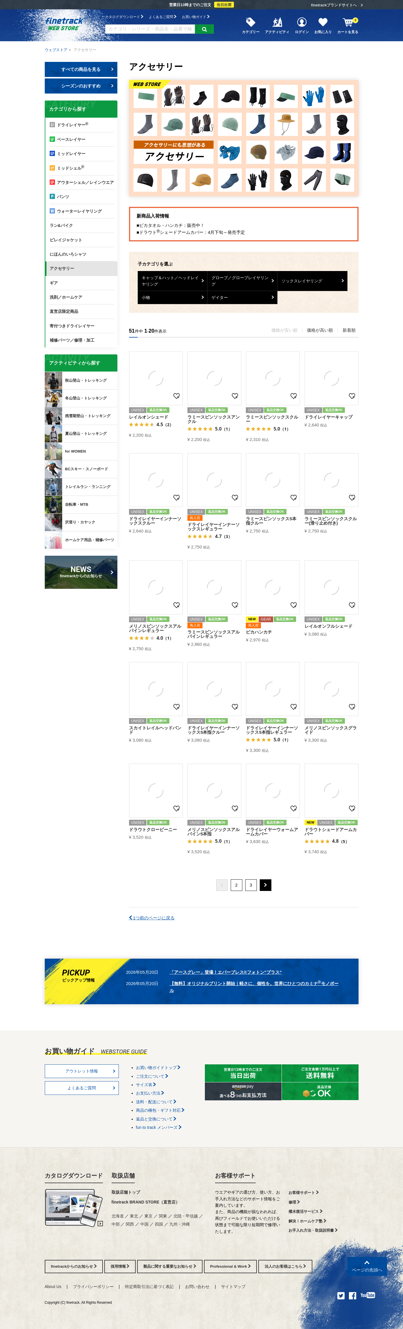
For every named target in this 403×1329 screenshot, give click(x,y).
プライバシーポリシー (93, 1286)
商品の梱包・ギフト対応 (160, 1110)
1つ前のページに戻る (152, 917)
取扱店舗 (123, 1175)
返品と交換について (156, 1119)
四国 (159, 1224)
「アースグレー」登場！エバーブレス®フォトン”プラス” (226, 972)
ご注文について (152, 1076)
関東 (163, 1216)
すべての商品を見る (87, 69)
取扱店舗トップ (126, 1192)
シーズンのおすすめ (87, 85)
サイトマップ (233, 1286)
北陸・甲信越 (185, 1216)
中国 (144, 1224)
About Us (53, 1286)
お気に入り (323, 25)
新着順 (349, 330)
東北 (134, 1216)
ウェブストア (56, 50)
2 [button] (236, 885)
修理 (294, 1202)
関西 (130, 1224)
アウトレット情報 (90, 1071)
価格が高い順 (320, 330)
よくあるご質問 (162, 17)
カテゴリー (250, 25)
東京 (148, 1216)
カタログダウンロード (124, 17)
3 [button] (251, 885)
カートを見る (347, 25)
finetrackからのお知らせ (82, 571)
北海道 (118, 1216)
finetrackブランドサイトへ (334, 5)
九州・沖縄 (179, 1224)
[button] (265, 885)
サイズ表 (146, 1084)
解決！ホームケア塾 (307, 1221)
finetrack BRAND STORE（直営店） (146, 1202)
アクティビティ (277, 25)
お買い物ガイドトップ (158, 1067)
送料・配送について (156, 1102)
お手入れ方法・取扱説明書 (313, 1230)
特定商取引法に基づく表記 (149, 1286)
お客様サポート (235, 1175)
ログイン (302, 25)
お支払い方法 (150, 1093)
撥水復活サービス (306, 1211)
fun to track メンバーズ (159, 1127)
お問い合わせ (197, 1286)
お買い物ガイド (195, 17)
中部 (116, 1224)
